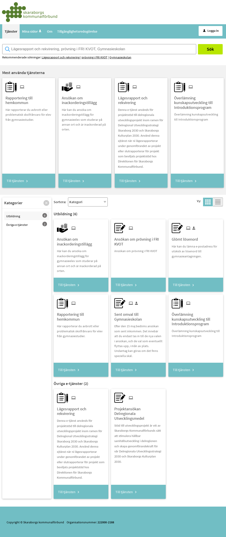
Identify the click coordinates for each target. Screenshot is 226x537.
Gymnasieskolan (120, 57)
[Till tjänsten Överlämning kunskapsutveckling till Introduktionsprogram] (197, 101)
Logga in (211, 31)
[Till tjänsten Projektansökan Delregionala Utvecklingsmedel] (138, 412)
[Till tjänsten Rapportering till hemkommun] (29, 98)
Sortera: (60, 202)
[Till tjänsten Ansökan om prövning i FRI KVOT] (138, 240)
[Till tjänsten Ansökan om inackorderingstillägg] (85, 98)
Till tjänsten (15, 180)
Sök (210, 49)
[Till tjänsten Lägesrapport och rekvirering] (141, 98)
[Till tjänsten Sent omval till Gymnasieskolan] (138, 315)
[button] (46, 203)
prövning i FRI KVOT (94, 57)
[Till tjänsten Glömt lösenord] (186, 238)
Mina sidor (32, 31)
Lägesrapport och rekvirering (61, 57)
